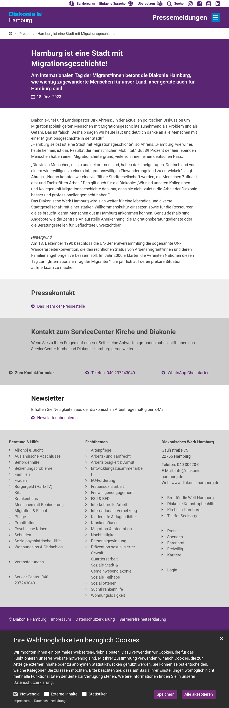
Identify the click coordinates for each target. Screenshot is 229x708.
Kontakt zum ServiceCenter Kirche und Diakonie (103, 332)
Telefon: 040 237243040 (113, 372)
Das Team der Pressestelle (61, 306)
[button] (116, 3)
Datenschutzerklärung (49, 701)
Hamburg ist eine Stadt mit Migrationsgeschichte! (77, 34)
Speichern (166, 694)
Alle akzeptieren (198, 694)
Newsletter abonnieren (57, 417)
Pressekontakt (53, 293)
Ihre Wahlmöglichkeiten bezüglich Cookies (76, 640)
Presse (24, 34)
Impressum (21, 701)
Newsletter (47, 398)
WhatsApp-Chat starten (188, 372)
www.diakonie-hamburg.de (195, 482)
